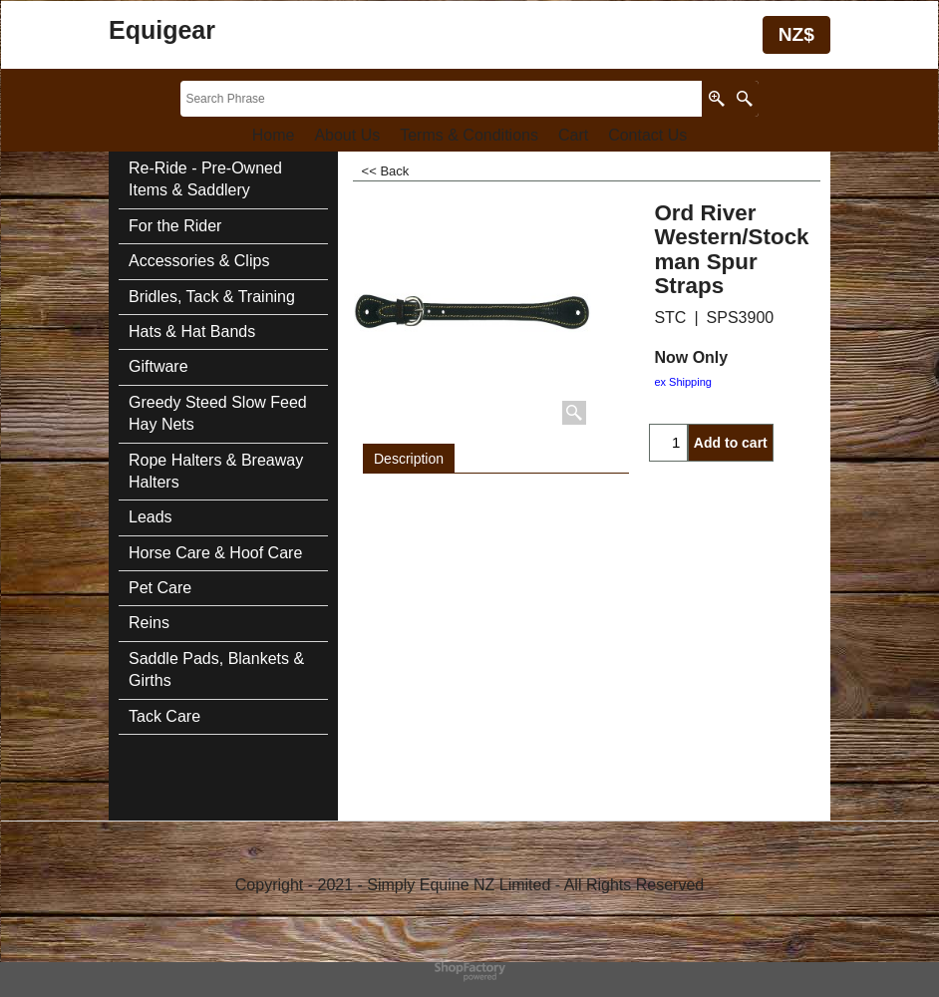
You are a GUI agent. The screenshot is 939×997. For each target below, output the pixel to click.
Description (409, 459)
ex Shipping (683, 382)
